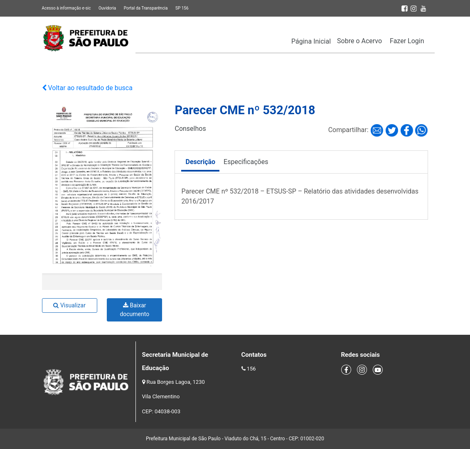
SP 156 (182, 8)
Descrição (200, 162)
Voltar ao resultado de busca (87, 88)
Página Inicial (311, 41)
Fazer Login (407, 41)
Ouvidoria (107, 8)
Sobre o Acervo (359, 41)
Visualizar (69, 305)
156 (251, 369)
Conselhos (190, 128)
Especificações (246, 162)
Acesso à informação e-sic (66, 8)
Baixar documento (134, 309)
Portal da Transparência (146, 8)
